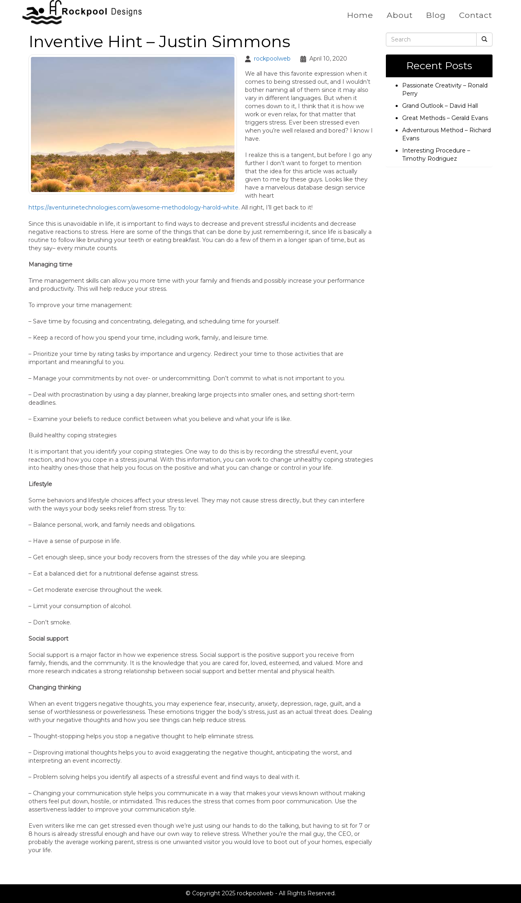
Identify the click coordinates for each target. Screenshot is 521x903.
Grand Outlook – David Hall (440, 105)
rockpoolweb (272, 58)
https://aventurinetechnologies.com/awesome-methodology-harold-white (133, 207)
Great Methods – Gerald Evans (445, 117)
